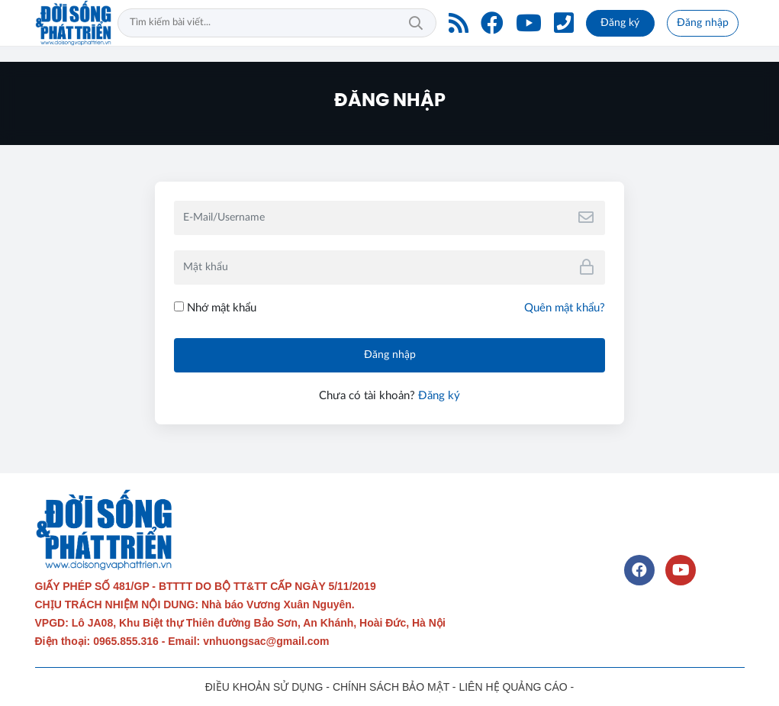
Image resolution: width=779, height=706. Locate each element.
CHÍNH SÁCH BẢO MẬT (391, 687)
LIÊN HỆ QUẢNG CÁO (513, 687)
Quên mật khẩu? (564, 308)
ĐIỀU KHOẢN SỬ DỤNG (264, 687)
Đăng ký (619, 23)
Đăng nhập (703, 23)
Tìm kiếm (416, 22)
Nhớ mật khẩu (215, 307)
